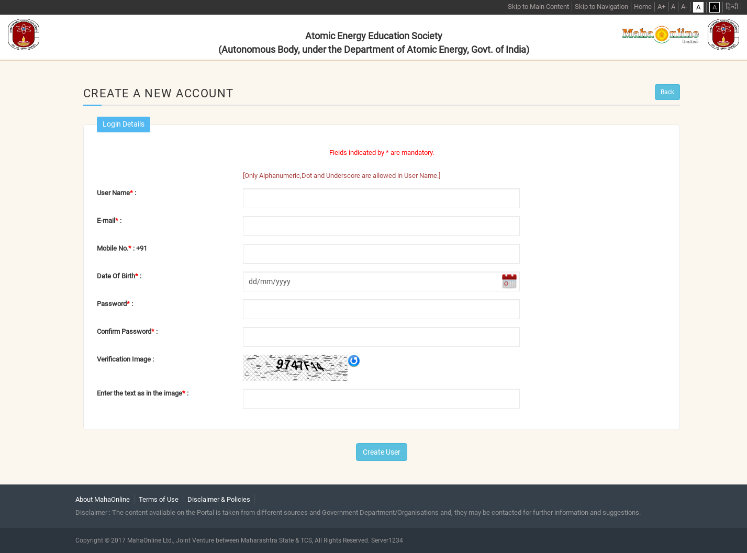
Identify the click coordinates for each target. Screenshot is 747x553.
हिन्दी (732, 6)
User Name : (116, 193)
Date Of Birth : (119, 276)
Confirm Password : (127, 331)
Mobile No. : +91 (122, 248)
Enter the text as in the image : (142, 393)
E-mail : (109, 220)
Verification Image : (125, 359)
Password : (115, 304)
